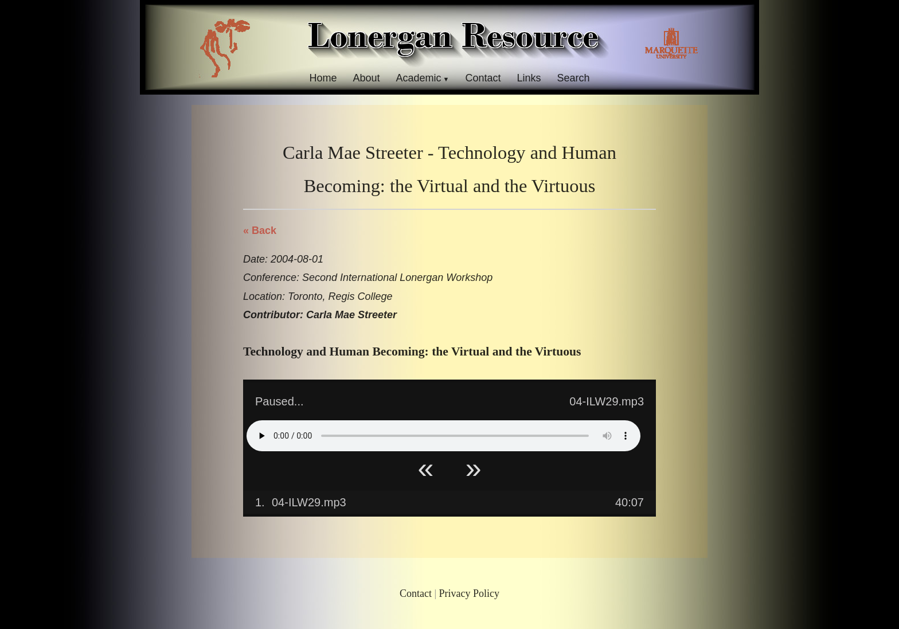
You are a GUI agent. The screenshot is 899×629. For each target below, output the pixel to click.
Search (573, 78)
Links (529, 78)
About (366, 78)
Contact (483, 78)
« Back (259, 230)
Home (323, 78)
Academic (418, 78)
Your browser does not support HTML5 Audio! (443, 435)
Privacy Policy (469, 593)
